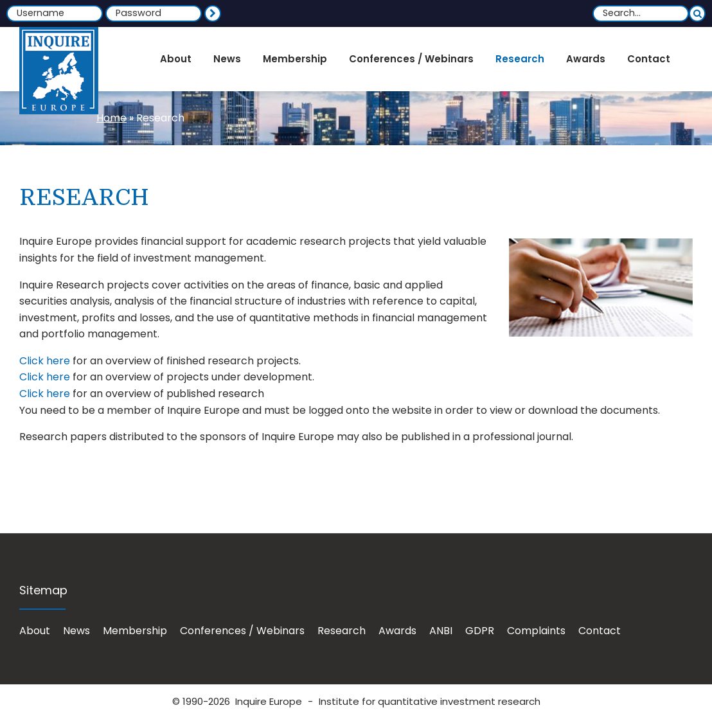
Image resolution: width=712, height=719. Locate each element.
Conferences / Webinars (242, 630)
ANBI (440, 630)
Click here (44, 360)
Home (111, 118)
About (34, 630)
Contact (599, 630)
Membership (135, 630)
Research (341, 630)
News (76, 630)
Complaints (536, 630)
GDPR (479, 630)
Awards (397, 630)
